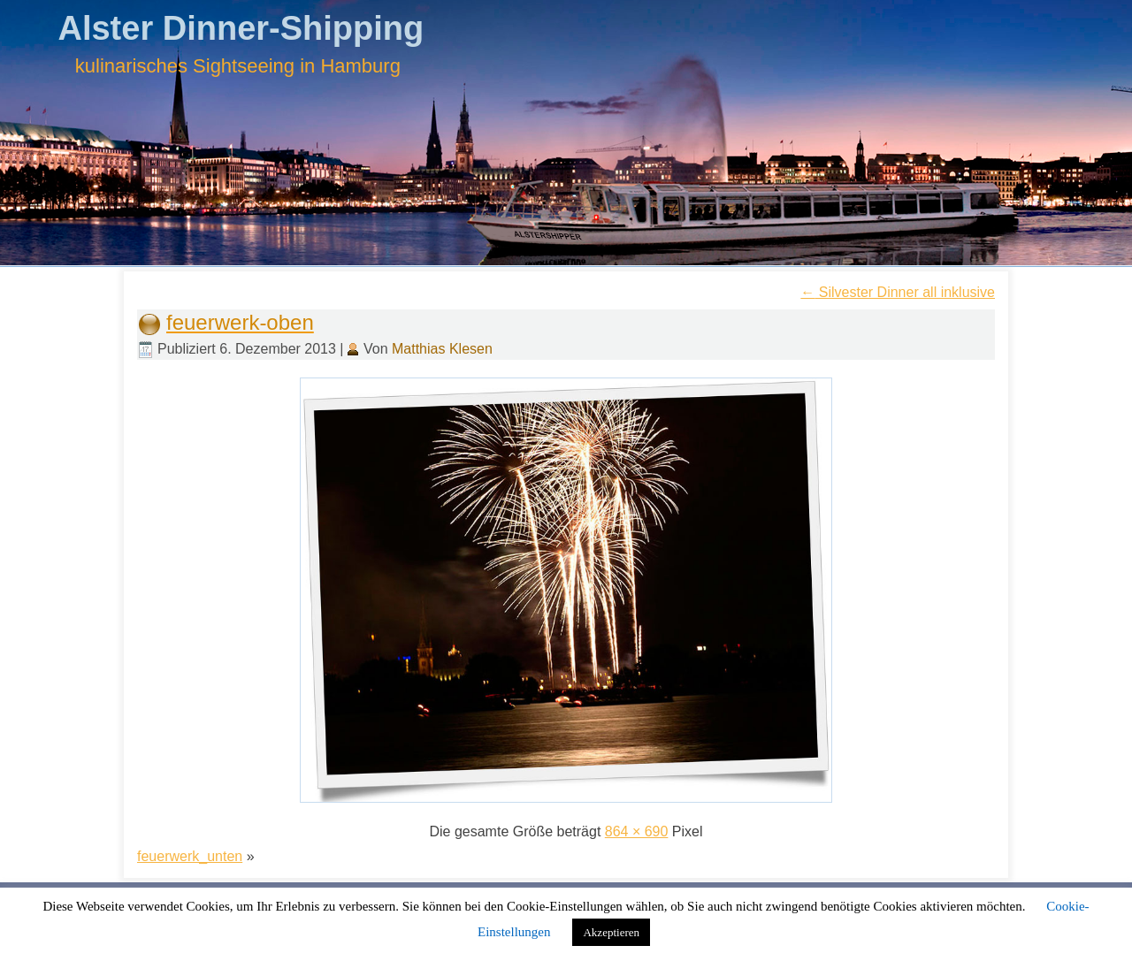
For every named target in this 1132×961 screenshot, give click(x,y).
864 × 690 (637, 831)
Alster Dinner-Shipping (240, 28)
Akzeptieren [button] (611, 932)
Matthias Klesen (442, 348)
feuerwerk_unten (189, 856)
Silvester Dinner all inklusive (897, 292)
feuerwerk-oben (240, 322)
